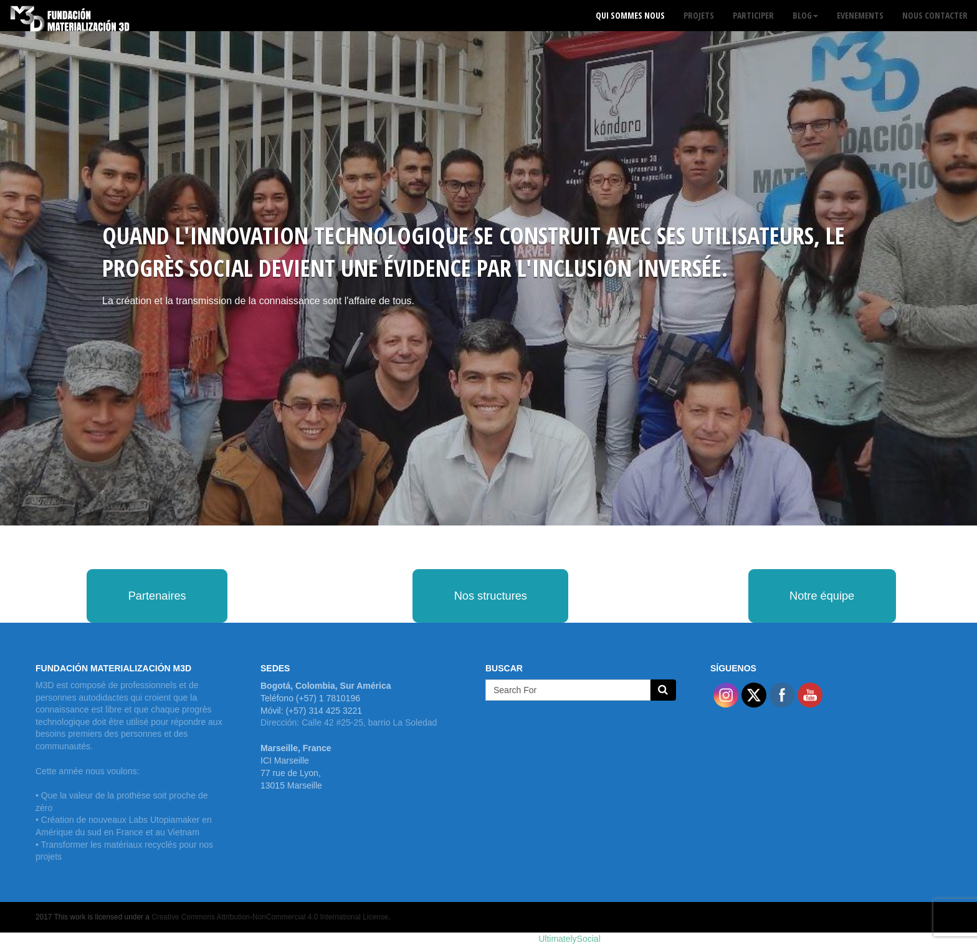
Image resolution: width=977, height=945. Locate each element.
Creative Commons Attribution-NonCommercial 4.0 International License (269, 917)
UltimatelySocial (569, 939)
